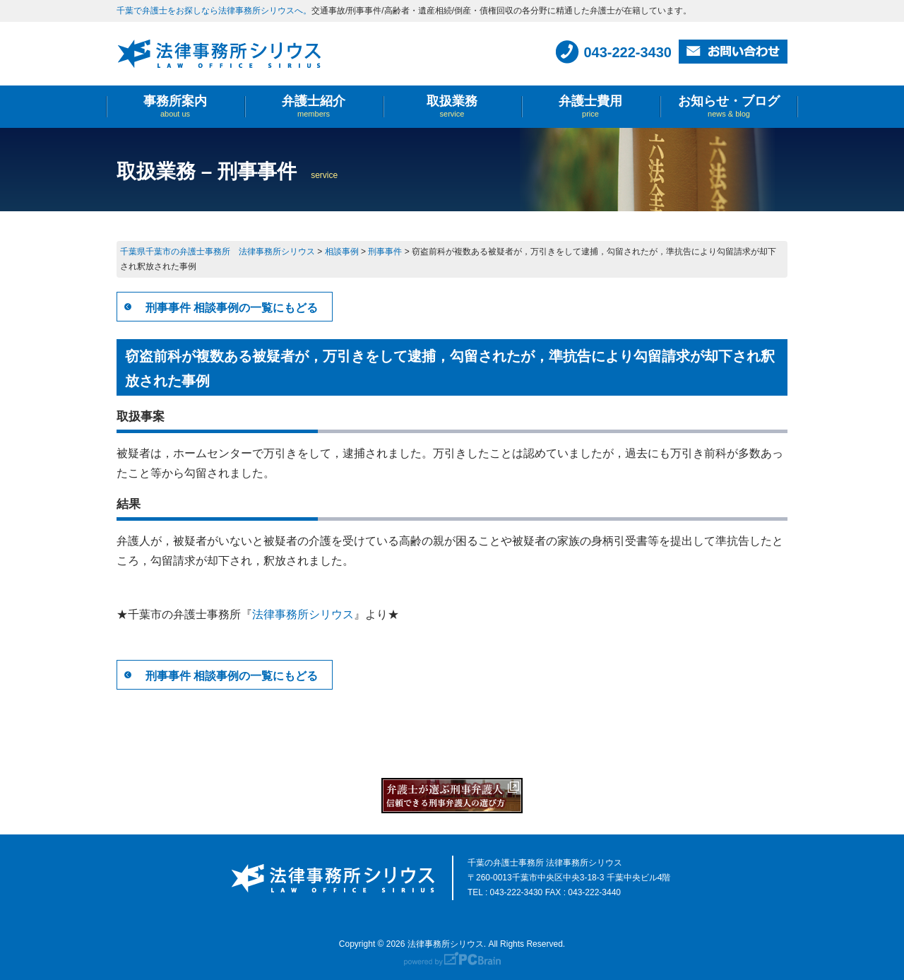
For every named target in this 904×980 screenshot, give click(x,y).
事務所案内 (175, 106)
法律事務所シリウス (303, 614)
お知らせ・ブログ (729, 106)
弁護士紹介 (313, 106)
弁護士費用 (590, 106)
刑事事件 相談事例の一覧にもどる (231, 308)
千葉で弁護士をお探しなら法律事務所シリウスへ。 (214, 11)
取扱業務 (452, 106)
